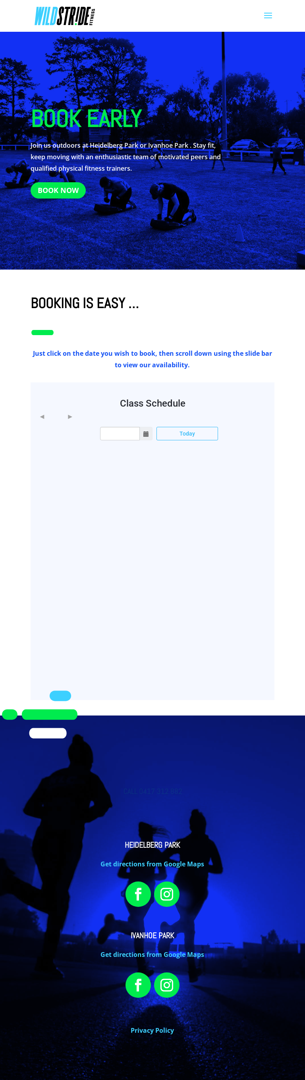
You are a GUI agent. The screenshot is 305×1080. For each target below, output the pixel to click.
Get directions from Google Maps (152, 864)
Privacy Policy (152, 1030)
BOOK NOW (58, 190)
